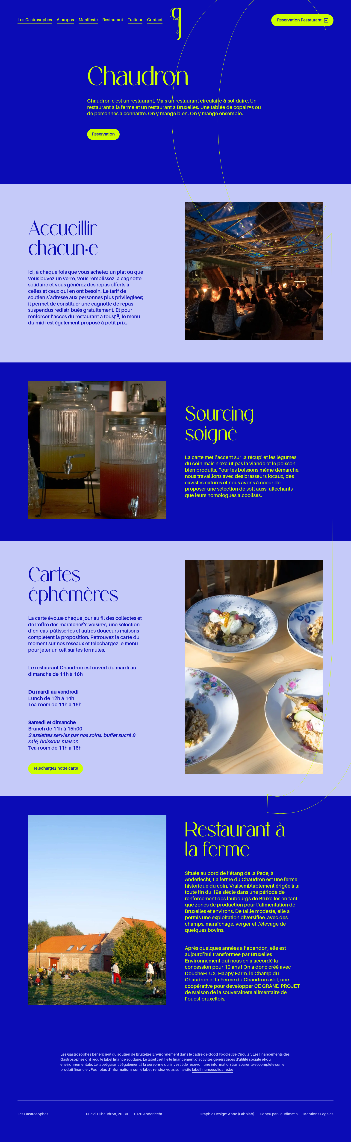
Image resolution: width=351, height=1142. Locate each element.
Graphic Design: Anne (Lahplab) (227, 1114)
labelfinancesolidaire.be (212, 1070)
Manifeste (88, 20)
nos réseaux (70, 643)
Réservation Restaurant (299, 20)
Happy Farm (232, 973)
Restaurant (112, 20)
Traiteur (135, 20)
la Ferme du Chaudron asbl (246, 980)
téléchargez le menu (114, 643)
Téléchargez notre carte (55, 768)
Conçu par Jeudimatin (279, 1114)
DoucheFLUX (200, 973)
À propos (65, 20)
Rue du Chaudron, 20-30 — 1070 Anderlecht (124, 1114)
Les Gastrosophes (35, 20)
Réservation (103, 134)
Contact (154, 20)
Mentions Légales (318, 1114)
